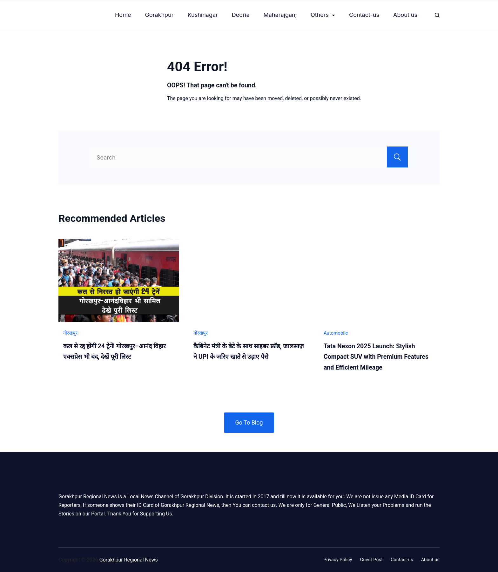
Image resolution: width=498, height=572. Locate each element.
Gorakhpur (159, 14)
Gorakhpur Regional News (128, 560)
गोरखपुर (70, 333)
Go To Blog (249, 422)
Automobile (336, 333)
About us (405, 14)
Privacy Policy (337, 559)
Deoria (241, 14)
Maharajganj (280, 14)
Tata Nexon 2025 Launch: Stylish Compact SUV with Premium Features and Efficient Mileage (376, 357)
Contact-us (364, 14)
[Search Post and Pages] (437, 15)
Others (323, 14)
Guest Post (371, 559)
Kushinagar (203, 14)
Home (123, 14)
